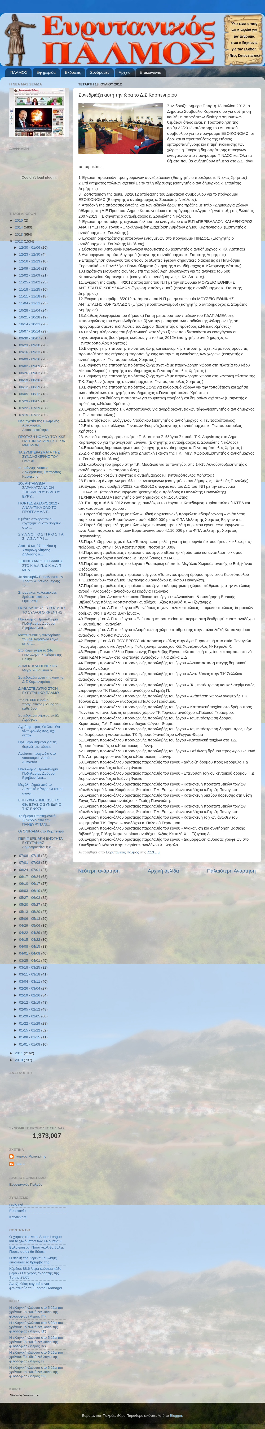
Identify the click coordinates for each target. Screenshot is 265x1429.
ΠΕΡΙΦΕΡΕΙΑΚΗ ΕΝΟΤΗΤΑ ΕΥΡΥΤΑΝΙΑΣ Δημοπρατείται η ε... (40, 842)
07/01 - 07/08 (30, 863)
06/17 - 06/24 (30, 877)
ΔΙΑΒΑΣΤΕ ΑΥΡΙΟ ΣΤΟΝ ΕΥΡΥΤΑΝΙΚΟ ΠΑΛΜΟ (38, 691)
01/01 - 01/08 (30, 1044)
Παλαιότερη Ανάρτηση (231, 871)
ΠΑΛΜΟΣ (18, 72)
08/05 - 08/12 (30, 394)
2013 (19, 234)
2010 (19, 1060)
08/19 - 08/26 (30, 380)
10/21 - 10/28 (30, 317)
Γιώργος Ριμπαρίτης (30, 1156)
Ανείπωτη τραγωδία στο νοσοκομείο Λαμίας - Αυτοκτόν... (37, 758)
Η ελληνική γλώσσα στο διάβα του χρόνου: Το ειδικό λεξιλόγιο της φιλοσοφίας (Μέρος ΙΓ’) (36, 1312)
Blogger (176, 1416)
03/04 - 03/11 (30, 981)
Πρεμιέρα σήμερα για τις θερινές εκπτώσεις (37, 744)
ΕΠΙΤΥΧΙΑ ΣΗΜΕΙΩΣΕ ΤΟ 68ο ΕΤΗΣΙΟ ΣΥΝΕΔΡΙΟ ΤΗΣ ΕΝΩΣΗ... (39, 804)
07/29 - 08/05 (30, 401)
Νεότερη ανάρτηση (99, 871)
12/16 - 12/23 (30, 261)
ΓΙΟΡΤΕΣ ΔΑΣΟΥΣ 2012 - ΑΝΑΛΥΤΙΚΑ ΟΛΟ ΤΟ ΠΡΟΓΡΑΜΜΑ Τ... (38, 507)
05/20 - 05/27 (30, 904)
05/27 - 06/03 (30, 898)
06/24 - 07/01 (30, 870)
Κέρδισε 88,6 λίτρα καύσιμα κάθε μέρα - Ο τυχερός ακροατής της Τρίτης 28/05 (35, 1273)
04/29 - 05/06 (30, 925)
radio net (16, 1204)
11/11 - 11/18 (30, 296)
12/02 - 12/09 (30, 275)
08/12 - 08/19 (30, 387)
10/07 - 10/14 (30, 331)
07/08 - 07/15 (30, 856)
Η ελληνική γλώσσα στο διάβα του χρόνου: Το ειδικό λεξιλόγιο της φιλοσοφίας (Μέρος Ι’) (36, 1356)
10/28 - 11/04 (30, 310)
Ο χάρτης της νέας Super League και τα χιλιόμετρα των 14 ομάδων (35, 1239)
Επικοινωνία (150, 72)
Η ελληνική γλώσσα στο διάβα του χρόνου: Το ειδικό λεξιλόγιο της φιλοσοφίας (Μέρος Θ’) (36, 1372)
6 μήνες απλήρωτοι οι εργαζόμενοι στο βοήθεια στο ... (39, 523)
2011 (19, 1053)
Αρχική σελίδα (163, 871)
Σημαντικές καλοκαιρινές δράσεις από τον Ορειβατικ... (37, 596)
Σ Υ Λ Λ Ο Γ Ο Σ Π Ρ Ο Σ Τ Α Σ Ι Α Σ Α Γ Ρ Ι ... (40, 536)
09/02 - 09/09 (30, 366)
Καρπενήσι (17, 1217)
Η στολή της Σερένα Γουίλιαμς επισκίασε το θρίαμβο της (33, 1260)
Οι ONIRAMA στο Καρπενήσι (41, 831)
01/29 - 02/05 (30, 1016)
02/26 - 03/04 (30, 988)
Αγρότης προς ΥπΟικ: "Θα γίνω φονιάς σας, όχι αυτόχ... (39, 731)
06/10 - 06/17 (30, 884)
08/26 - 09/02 (30, 373)
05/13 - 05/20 (30, 912)
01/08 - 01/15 (30, 1037)
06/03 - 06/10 (30, 891)
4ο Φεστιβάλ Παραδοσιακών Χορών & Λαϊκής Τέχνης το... (40, 581)
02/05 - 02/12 (30, 1009)
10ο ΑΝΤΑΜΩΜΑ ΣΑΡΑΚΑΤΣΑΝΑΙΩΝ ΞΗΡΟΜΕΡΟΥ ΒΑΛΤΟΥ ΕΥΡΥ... (39, 489)
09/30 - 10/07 (30, 338)
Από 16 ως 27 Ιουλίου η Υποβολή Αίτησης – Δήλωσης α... (37, 550)
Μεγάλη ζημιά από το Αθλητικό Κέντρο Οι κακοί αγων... (40, 789)
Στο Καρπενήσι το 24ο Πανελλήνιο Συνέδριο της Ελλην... (40, 654)
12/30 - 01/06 (30, 247)
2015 (19, 220)
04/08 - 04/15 (30, 946)
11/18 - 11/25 (30, 289)
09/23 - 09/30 (30, 345)
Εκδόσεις (73, 72)
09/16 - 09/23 (30, 352)
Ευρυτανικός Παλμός (25, 1184)
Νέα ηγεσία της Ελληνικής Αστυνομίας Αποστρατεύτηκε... (38, 425)
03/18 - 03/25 (30, 967)
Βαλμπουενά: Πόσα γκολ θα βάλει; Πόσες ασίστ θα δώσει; (36, 1249)
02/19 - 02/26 (30, 995)
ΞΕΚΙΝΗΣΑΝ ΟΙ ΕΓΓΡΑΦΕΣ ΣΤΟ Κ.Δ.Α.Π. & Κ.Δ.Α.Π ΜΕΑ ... (40, 565)
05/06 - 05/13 (30, 919)
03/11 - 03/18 (30, 974)
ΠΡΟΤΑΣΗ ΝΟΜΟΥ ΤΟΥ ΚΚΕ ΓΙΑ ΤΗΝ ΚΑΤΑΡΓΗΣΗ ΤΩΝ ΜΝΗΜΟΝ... (42, 441)
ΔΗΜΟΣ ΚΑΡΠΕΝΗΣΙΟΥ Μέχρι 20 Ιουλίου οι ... (38, 668)
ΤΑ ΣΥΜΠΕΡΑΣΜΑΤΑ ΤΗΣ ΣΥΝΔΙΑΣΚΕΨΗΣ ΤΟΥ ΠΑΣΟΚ (39, 456)
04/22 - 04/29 (30, 933)
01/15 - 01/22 (30, 1030)
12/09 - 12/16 (30, 268)
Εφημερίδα (46, 72)
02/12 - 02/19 (30, 1002)
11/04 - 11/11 (30, 303)
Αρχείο (125, 72)
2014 (19, 227)
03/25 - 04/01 (30, 960)
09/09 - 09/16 (30, 359)
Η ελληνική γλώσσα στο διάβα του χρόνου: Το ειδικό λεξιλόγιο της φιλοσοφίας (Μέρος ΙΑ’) (36, 1342)
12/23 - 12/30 (30, 254)
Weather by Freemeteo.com (24, 1395)
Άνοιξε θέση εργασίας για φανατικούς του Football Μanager (35, 1286)
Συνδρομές (99, 72)
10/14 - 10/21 (30, 324)
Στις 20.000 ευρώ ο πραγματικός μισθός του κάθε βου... (39, 704)
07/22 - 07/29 (30, 408)
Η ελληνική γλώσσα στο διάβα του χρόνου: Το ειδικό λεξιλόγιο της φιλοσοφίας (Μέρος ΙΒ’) (36, 1327)
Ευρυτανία (17, 1211)
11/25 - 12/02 (30, 282)
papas (19, 1164)
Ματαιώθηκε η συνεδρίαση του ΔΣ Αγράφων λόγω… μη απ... (40, 639)
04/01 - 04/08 (30, 953)
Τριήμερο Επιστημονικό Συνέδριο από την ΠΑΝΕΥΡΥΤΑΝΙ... (37, 820)
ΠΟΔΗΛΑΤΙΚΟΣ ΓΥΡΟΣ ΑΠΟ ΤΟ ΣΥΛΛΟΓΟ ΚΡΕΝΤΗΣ (41, 610)
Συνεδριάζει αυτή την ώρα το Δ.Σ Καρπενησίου (41, 679)
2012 (19, 241)
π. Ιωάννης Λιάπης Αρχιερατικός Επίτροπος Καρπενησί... (39, 472)
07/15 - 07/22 (30, 415)
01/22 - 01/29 (30, 1023)
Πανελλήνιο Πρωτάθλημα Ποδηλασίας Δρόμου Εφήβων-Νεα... (38, 623)
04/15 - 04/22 (30, 940)
